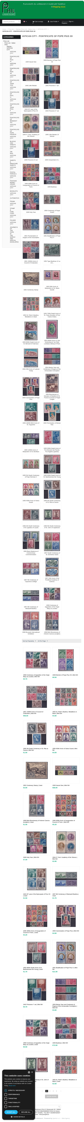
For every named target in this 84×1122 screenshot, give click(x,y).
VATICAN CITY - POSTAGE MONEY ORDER (13, 180)
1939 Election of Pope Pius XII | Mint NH (65, 675)
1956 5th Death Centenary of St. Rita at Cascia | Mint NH (35, 749)
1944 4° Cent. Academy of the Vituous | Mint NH (64, 858)
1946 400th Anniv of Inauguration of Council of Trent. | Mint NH (63, 821)
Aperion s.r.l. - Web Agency (61, 1118)
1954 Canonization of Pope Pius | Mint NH (65, 931)
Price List (6, 41)
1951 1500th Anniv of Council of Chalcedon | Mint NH (33, 712)
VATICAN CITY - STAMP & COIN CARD (13, 208)
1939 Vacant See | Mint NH (60, 785)
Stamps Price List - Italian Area (25, 29)
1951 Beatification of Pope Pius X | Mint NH (64, 968)
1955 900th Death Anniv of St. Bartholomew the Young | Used (33, 968)
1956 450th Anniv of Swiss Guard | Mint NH (64, 749)
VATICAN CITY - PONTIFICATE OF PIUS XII (14, 68)
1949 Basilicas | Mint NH (60, 1043)
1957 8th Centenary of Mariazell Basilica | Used (65, 895)
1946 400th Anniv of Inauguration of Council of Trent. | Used (34, 931)
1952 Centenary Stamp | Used (32, 785)
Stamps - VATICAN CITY (10, 48)
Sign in (71, 21)
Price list (11, 29)
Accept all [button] (11, 1112)
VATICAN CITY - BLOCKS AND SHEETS (13, 141)
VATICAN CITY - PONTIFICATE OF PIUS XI (14, 56)
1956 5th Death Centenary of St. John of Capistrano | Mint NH (36, 1080)
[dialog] (18, 1095)
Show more (51, 1096)
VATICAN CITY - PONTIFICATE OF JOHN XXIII (14, 80)
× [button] (32, 1072)
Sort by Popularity (29, 641)
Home (4, 29)
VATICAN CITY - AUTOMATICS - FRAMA (14, 197)
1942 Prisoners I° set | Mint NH (33, 1004)
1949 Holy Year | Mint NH (31, 857)
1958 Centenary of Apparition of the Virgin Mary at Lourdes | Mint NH (36, 675)
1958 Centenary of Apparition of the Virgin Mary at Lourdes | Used (36, 1043)
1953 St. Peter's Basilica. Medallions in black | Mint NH (64, 712)
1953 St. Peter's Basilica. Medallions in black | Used (64, 1080)
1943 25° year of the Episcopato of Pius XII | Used (36, 895)
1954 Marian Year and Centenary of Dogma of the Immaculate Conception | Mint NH (64, 1006)
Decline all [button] (25, 1112)
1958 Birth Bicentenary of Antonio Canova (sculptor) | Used (36, 821)
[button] (18, 1117)
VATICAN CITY (42, 29)
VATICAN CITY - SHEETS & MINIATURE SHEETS (14, 160)
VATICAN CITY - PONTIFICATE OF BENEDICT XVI (14, 117)
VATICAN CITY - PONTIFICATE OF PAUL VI (14, 92)
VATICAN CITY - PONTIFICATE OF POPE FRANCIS (14, 129)
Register (64, 23)
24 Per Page (43, 641)
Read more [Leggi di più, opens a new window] (12, 1085)
